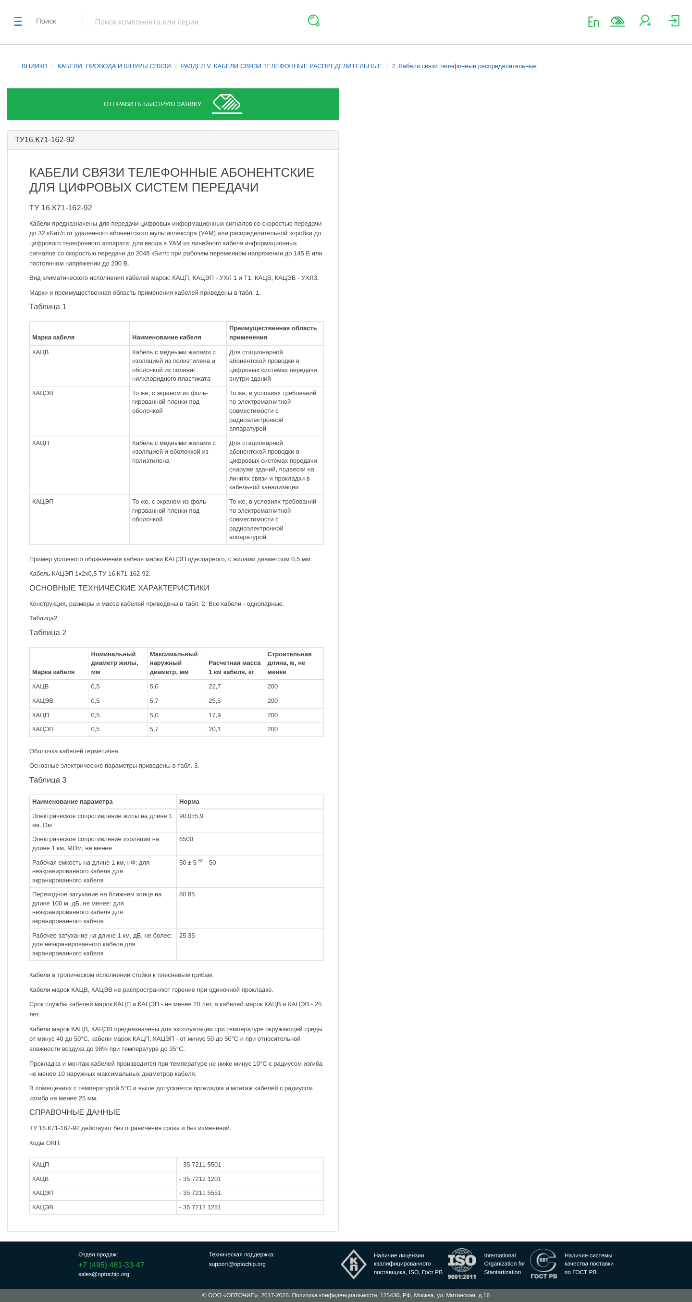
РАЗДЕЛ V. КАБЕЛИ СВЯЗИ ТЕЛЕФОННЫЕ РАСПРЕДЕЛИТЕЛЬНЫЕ (281, 66)
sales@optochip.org (103, 1274)
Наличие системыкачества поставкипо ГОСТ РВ (589, 1263)
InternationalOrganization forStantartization (504, 1263)
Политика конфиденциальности (334, 1295)
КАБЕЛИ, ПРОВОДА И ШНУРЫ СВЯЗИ (114, 66)
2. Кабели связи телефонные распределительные (464, 66)
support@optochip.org (237, 1264)
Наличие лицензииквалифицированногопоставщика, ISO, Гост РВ (408, 1263)
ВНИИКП (35, 66)
